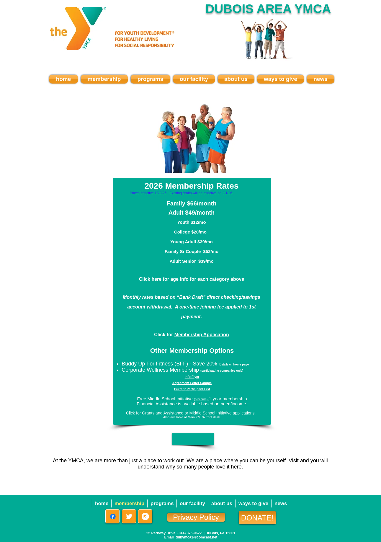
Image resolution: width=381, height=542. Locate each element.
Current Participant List (192, 389)
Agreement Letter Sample (192, 383)
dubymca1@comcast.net (196, 537)
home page (241, 364)
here (156, 279)
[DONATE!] (257, 517)
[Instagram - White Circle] (145, 516)
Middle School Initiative (210, 413)
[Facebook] (113, 516)
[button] (193, 439)
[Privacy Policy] (196, 517)
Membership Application (201, 334)
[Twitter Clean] (129, 516)
